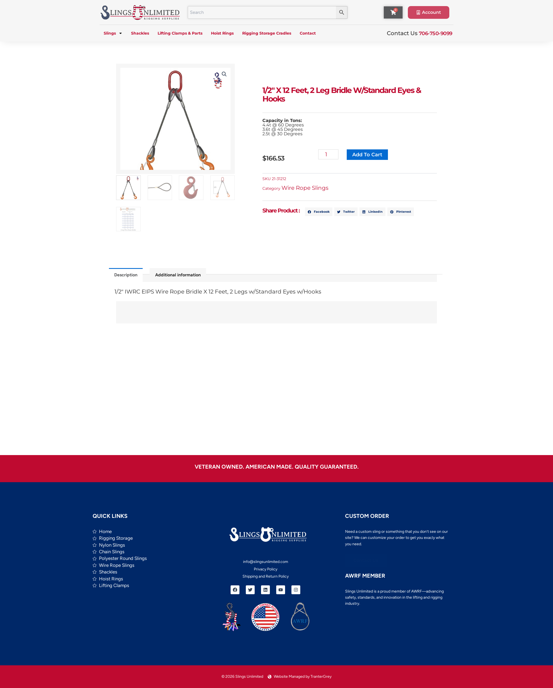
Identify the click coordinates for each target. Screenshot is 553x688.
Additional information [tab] (178, 274)
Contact (308, 33)
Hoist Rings (222, 33)
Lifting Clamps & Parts (180, 33)
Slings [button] (113, 33)
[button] (223, 74)
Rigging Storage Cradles (266, 33)
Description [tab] (125, 274)
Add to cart (369, 155)
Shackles (140, 33)
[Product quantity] (330, 154)
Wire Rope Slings (306, 188)
